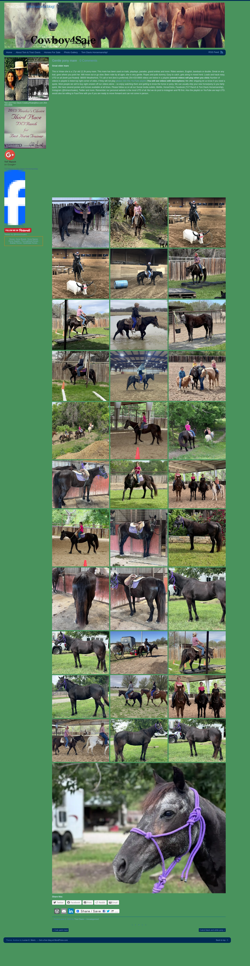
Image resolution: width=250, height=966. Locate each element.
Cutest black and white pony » (212, 930)
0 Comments (88, 60)
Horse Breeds (21, 239)
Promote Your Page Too (14, 226)
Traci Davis (15, 6)
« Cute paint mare (60, 930)
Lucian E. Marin (28, 940)
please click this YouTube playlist (131, 81)
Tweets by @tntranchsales (15, 234)
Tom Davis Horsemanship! (94, 52)
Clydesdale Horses (30, 243)
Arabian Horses (16, 243)
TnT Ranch (10, 161)
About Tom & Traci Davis (28, 52)
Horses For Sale (52, 52)
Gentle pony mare (64, 60)
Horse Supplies (14, 241)
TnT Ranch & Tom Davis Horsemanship (21, 169)
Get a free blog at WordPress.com (53, 940)
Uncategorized (92, 919)
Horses (12, 239)
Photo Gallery (71, 52)
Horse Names (32, 239)
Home (9, 52)
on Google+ (10, 164)
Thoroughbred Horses (29, 241)
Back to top (221, 940)
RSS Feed (214, 52)
